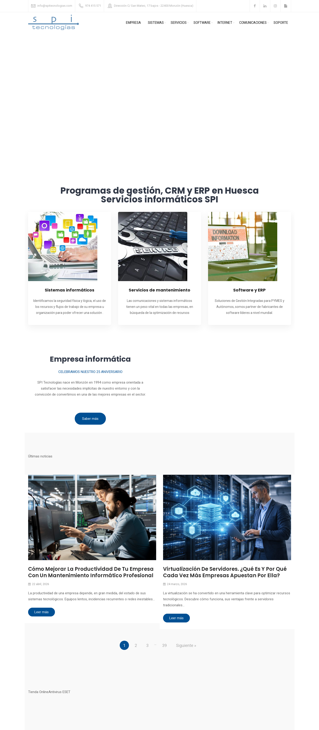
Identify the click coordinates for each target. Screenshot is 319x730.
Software (202, 22)
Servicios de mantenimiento (159, 290)
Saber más (90, 419)
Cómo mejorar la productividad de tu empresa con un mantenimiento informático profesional (91, 572)
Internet (225, 22)
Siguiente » (186, 645)
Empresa (133, 22)
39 (164, 645)
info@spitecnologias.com (54, 5)
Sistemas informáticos (69, 290)
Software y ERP (249, 290)
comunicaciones (253, 22)
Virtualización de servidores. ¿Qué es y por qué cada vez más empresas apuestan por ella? (225, 572)
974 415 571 (93, 5)
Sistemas (156, 22)
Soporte (281, 22)
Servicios (179, 22)
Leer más (41, 612)
